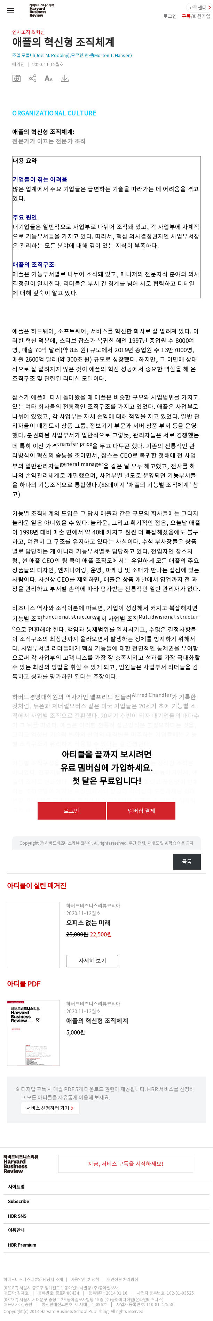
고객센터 (198, 8)
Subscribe (106, 1202)
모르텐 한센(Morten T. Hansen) (101, 55)
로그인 (170, 16)
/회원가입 (196, 16)
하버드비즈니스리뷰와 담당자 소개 (33, 1280)
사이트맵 (106, 1187)
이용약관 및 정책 (84, 1280)
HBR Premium (106, 1245)
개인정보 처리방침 (122, 1280)
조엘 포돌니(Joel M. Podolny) (41, 55)
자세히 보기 (92, 960)
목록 (187, 861)
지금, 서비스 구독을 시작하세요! (126, 1163)
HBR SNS (106, 1216)
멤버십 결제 (141, 810)
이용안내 (106, 1230)
